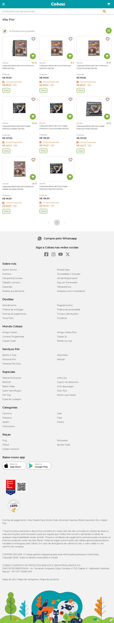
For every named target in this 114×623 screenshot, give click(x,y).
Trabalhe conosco (11, 282)
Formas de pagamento (14, 314)
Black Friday (8, 386)
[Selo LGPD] (13, 512)
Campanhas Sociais (12, 278)
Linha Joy (62, 378)
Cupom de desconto (67, 382)
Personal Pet (9, 359)
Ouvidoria (62, 318)
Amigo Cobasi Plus (66, 332)
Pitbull (5, 444)
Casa (59, 417)
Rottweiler (62, 440)
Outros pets (8, 426)
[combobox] (57, 11)
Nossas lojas (63, 269)
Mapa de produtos (49, 579)
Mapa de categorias (28, 579)
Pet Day (6, 395)
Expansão (7, 286)
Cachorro (7, 413)
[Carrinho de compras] (108, 4)
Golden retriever (10, 449)
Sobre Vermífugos (11, 390)
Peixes (60, 422)
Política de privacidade (68, 309)
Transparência (64, 286)
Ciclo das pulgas (65, 386)
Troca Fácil (7, 318)
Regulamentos (65, 305)
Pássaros (7, 417)
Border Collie (63, 444)
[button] (3, 4)
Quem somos (9, 269)
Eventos (6, 274)
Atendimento (9, 305)
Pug (4, 440)
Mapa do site (9, 579)
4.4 (35, 63)
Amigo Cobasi (9, 332)
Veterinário (62, 355)
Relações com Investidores (71, 291)
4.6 (35, 123)
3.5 (36, 184)
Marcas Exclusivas (11, 378)
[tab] (4, 31)
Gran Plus (62, 390)
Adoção (61, 359)
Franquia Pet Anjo (11, 363)
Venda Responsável (67, 278)
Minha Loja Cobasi (66, 395)
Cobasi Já (62, 336)
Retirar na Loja (64, 341)
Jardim (5, 422)
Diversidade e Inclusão (68, 274)
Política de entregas (12, 309)
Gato (59, 413)
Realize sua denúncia (13, 291)
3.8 (110, 63)
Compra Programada (13, 336)
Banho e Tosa (9, 355)
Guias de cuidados (11, 399)
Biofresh (6, 382)
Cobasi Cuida (9, 341)
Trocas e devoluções (67, 314)
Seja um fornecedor (67, 282)
